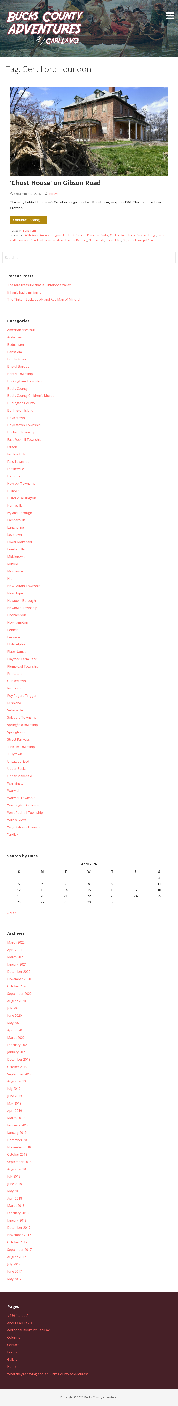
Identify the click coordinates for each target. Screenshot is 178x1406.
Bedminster (15, 344)
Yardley (12, 834)
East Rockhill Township (24, 439)
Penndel (13, 630)
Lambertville (16, 520)
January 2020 (17, 1052)
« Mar (11, 913)
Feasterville (15, 469)
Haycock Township (21, 483)
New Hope (15, 593)
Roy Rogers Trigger (22, 695)
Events (12, 1352)
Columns (13, 1337)
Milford (12, 564)
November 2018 (19, 1147)
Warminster (16, 783)
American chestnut (21, 330)
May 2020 (14, 1023)
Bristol (104, 235)
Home (11, 1366)
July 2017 (13, 1264)
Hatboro (13, 476)
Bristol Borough (19, 366)
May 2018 (14, 1191)
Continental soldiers (122, 235)
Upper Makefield (19, 776)
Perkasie (13, 637)
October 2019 (17, 1067)
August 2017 (16, 1257)
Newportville (96, 240)
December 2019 (18, 1059)
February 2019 (18, 1125)
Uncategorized (18, 761)
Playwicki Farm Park (22, 659)
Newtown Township (22, 608)
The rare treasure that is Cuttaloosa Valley (39, 285)
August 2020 (16, 1001)
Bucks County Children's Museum (32, 395)
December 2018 (18, 1140)
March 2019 (16, 1118)
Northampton (17, 622)
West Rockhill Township (25, 812)
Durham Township (21, 432)
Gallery (12, 1359)
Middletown (16, 556)
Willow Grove (17, 820)
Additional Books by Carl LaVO (29, 1330)
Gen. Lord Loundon (43, 240)
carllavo (53, 194)
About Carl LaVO (19, 1323)
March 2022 (16, 942)
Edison (12, 447)
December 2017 (18, 1227)
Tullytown (14, 754)
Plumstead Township (23, 666)
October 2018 (17, 1154)
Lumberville (16, 549)
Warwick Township (21, 798)
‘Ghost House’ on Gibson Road (55, 182)
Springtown (16, 732)
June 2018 (14, 1184)
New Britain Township (24, 586)
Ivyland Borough (19, 513)
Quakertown (16, 681)
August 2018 (16, 1169)
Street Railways (18, 739)
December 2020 (18, 971)
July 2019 (13, 1088)
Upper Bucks (16, 768)
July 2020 (13, 1008)
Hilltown (13, 491)
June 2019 (14, 1096)
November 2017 (19, 1235)
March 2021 (16, 957)
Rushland (14, 703)
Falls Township (18, 461)
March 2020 (16, 1037)
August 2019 (16, 1081)
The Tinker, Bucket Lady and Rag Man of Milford (43, 299)
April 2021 (14, 950)
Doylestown (16, 418)
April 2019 (14, 1111)
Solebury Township (21, 717)
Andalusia (14, 337)
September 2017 (19, 1249)
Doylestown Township (24, 425)
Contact (13, 1345)
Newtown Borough (21, 600)
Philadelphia (113, 240)
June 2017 (14, 1271)
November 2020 (19, 979)
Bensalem (29, 230)
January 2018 (17, 1220)
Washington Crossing (23, 805)
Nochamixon (16, 615)
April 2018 (14, 1198)
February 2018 (18, 1213)
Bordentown (16, 359)
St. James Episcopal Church (140, 240)
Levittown (14, 534)
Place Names (16, 651)
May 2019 (14, 1103)
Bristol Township (20, 374)
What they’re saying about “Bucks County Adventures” (47, 1374)
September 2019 (19, 1074)
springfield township (22, 725)
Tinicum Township (21, 747)
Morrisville (15, 571)
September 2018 (19, 1162)
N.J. (9, 578)
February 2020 (18, 1045)
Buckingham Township (24, 381)
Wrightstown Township (24, 827)
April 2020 (14, 1030)
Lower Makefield (19, 542)
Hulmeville (15, 505)
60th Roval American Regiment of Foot (49, 235)
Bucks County (17, 388)
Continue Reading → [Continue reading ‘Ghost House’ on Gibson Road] (28, 220)
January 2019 (17, 1132)
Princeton (14, 674)
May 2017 (14, 1279)
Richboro (14, 688)
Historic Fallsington (21, 498)
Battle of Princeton (87, 235)
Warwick (13, 790)
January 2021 (17, 964)
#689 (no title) (17, 1315)
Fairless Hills (16, 454)
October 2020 (17, 986)
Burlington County (21, 403)
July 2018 (13, 1176)
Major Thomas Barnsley (72, 240)
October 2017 (17, 1242)
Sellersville (15, 710)
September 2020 (19, 993)
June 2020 (14, 1015)
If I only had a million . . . (24, 292)
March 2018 (16, 1205)
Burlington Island (20, 410)
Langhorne (15, 527)
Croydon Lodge (146, 235)
